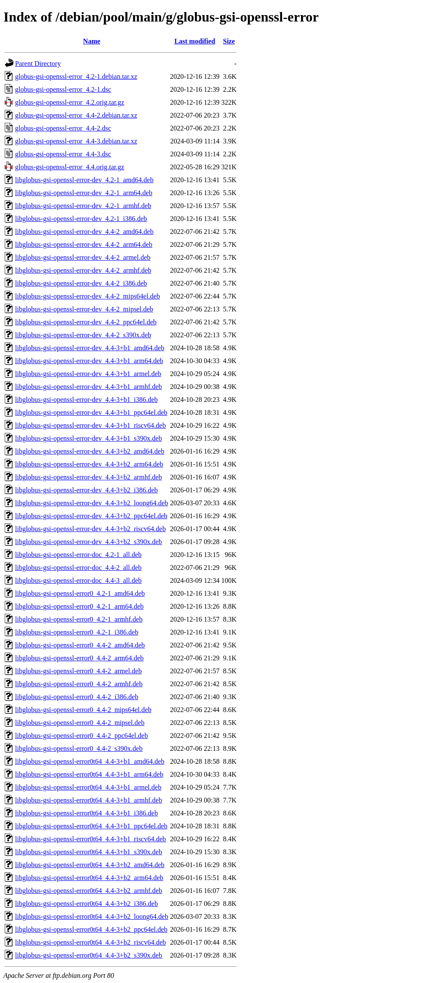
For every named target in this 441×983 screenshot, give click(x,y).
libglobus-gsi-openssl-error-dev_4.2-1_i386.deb (81, 218)
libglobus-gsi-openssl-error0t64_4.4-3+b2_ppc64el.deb (91, 929)
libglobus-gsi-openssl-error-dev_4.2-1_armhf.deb (83, 205)
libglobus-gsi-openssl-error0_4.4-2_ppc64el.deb (81, 735)
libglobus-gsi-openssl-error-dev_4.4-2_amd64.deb (84, 231)
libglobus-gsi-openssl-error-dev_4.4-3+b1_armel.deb (88, 373)
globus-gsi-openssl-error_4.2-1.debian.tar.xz (76, 76)
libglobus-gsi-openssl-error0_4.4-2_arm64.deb (79, 658)
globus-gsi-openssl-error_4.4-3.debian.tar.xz (76, 141)
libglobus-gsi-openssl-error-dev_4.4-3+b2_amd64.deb (89, 451)
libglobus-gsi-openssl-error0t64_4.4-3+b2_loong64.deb (91, 916)
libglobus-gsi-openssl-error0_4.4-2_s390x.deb (79, 748)
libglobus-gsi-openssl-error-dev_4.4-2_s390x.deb (83, 335)
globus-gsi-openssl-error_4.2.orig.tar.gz (69, 102)
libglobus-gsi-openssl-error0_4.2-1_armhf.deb (79, 619)
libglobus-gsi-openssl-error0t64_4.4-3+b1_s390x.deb (88, 851)
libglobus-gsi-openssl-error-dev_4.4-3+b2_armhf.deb (88, 477)
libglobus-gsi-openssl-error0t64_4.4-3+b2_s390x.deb (88, 955)
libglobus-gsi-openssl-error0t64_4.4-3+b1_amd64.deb (90, 761)
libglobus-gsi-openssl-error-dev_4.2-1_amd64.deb (84, 180)
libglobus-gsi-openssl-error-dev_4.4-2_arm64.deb (83, 244)
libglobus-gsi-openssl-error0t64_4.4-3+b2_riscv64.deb (90, 942)
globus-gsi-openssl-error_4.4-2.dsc (63, 128)
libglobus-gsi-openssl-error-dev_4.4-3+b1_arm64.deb (89, 360)
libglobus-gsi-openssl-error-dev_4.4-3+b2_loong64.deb (91, 503)
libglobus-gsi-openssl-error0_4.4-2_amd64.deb (80, 645)
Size (229, 41)
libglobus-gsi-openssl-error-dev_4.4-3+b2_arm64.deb (89, 464)
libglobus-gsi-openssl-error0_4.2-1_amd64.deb (80, 593)
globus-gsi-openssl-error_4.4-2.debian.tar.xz (76, 115)
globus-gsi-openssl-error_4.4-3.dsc (63, 154)
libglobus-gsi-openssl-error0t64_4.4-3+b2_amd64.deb (90, 864)
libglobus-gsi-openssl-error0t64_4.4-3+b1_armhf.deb (88, 800)
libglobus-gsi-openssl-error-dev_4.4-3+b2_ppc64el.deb (91, 515)
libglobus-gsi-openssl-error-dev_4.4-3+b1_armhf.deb (88, 386)
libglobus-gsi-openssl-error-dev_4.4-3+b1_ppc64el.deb (91, 412)
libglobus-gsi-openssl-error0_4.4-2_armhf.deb (79, 683)
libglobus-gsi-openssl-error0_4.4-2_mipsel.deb (79, 722)
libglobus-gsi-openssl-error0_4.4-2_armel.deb (78, 671)
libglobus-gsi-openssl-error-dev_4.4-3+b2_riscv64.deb (90, 528)
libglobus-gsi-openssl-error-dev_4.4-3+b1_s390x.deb (88, 438)
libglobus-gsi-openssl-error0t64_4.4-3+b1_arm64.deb (89, 774)
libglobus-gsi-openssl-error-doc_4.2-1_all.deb (78, 554)
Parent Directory (38, 63)
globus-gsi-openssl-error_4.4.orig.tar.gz (69, 167)
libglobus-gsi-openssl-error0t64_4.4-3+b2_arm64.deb (89, 877)
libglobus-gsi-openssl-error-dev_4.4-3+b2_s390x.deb (88, 541)
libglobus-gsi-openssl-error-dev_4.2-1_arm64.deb (83, 192)
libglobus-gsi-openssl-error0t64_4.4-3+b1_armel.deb (88, 787)
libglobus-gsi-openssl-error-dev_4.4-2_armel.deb (82, 257)
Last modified (194, 41)
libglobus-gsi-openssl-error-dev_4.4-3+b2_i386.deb (86, 490)
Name (91, 41)
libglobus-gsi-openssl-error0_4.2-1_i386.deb (76, 632)
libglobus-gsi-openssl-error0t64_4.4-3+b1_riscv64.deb (90, 839)
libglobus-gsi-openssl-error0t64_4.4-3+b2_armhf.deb (88, 890)
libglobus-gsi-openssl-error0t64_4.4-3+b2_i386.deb (86, 903)
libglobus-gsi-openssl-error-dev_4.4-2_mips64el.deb (87, 296)
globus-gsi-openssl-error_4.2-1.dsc (63, 89)
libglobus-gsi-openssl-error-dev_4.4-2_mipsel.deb (84, 309)
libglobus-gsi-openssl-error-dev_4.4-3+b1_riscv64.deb (90, 425)
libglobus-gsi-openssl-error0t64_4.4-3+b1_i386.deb (86, 813)
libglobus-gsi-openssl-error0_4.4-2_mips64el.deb (83, 709)
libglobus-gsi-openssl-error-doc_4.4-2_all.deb (78, 567)
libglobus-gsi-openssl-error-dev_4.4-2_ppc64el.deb (86, 322)
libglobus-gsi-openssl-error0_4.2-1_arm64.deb (79, 606)
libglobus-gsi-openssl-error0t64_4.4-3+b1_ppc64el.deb (91, 826)
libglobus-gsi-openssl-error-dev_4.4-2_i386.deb (81, 283)
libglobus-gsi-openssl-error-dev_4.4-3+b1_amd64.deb (89, 348)
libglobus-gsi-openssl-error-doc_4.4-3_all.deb (78, 580)
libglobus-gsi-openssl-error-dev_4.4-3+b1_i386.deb (86, 399)
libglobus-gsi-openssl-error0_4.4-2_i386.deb (76, 696)
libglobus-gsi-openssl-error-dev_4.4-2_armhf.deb (83, 270)
